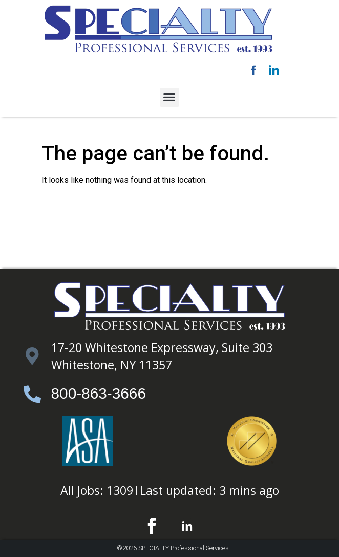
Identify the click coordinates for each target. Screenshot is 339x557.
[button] (169, 97)
